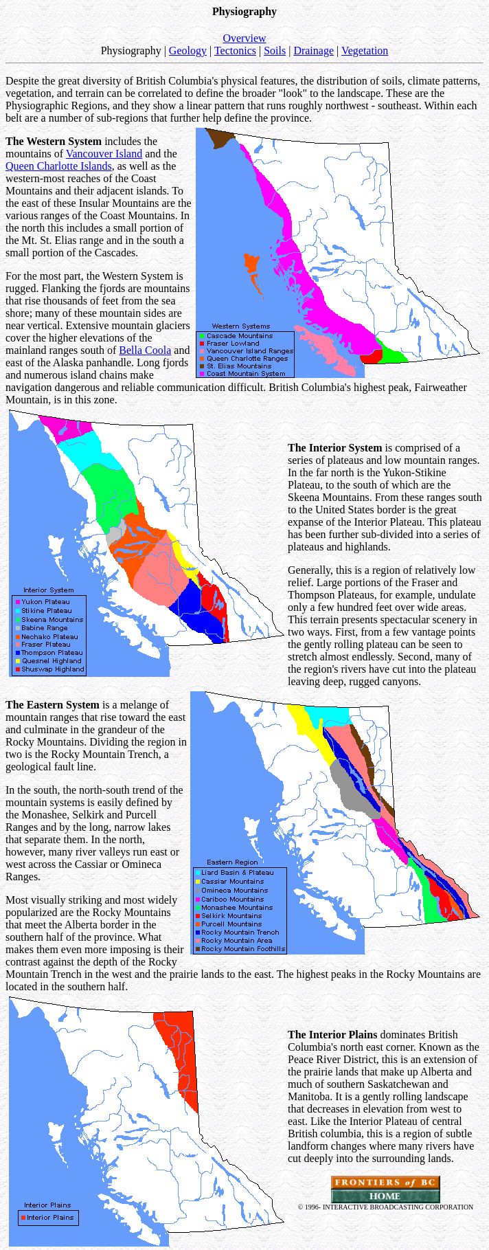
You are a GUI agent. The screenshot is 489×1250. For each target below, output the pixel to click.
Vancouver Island (104, 153)
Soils (275, 50)
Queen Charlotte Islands (58, 166)
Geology (188, 50)
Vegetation (364, 50)
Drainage (313, 50)
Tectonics (235, 50)
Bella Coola (145, 350)
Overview (244, 38)
